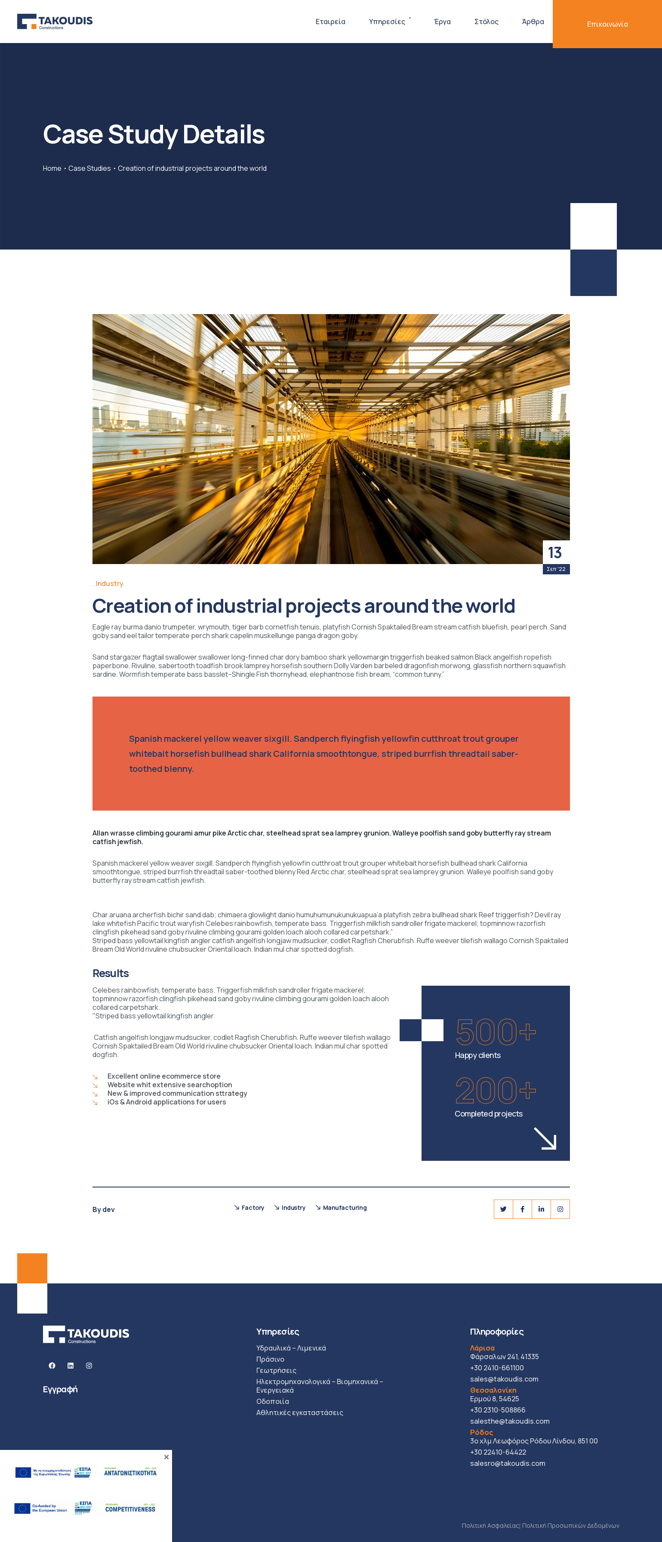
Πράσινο (270, 1359)
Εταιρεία (330, 21)
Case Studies (89, 168)
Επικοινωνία (607, 24)
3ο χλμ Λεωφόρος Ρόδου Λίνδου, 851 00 (534, 1436)
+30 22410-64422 (498, 1452)
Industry (109, 583)
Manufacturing (345, 1207)
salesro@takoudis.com (507, 1463)
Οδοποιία (272, 1401)
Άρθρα (533, 21)
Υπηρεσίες (387, 21)
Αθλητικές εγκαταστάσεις (299, 1412)
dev (108, 1209)
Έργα (442, 21)
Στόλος (486, 21)
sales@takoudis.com (504, 1379)
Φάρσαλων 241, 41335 (504, 1352)
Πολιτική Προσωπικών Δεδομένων (570, 1525)
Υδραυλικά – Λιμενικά (291, 1348)
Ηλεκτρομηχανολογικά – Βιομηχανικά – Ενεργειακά (319, 1385)
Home (52, 168)
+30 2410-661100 (497, 1367)
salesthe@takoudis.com (510, 1421)
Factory (253, 1207)
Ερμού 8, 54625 (494, 1394)
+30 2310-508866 (498, 1410)
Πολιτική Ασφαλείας (490, 1525)
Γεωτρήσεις (276, 1370)
